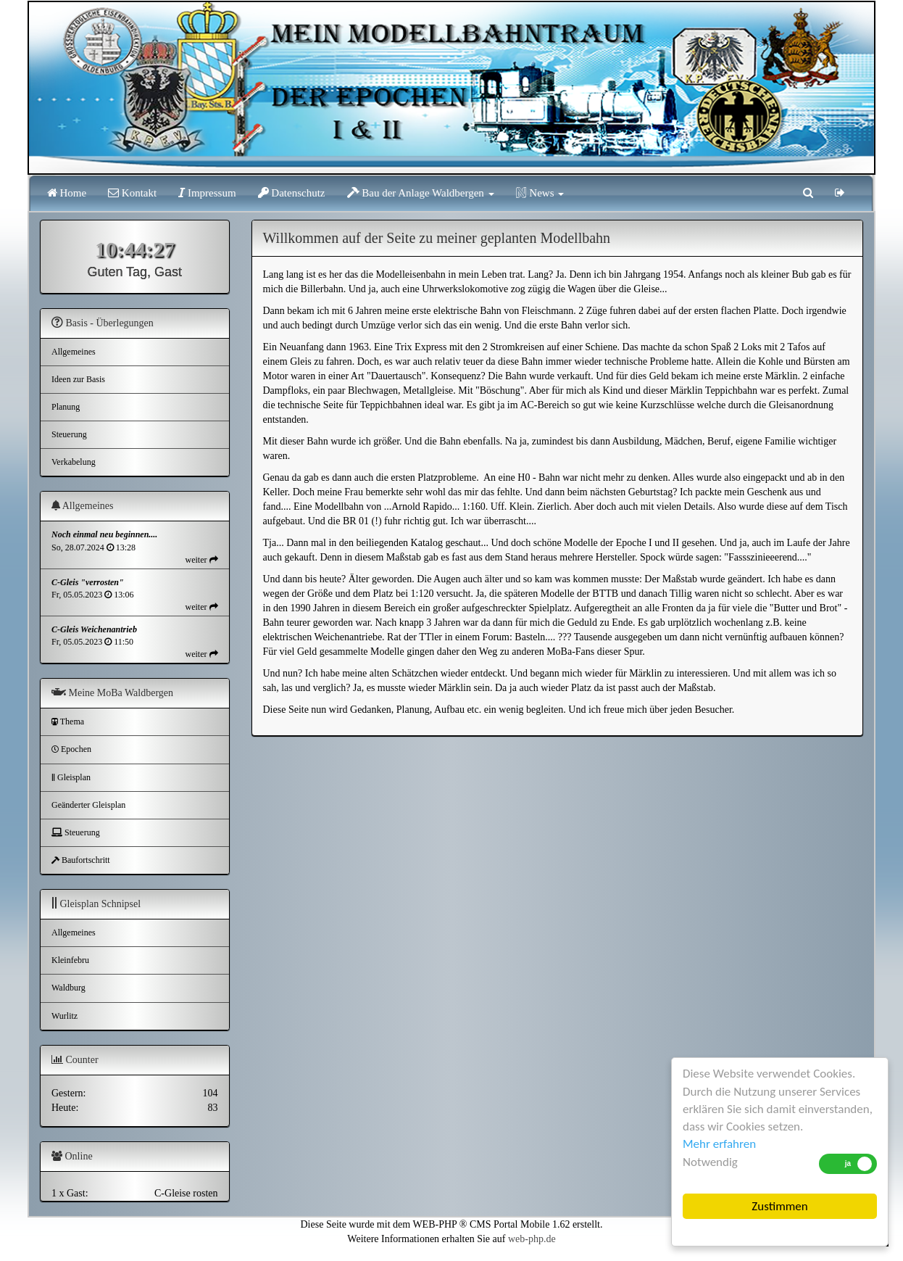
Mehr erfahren (719, 1144)
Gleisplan (71, 777)
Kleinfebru (70, 960)
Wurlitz (64, 1016)
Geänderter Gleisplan (88, 805)
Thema (67, 721)
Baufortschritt (80, 860)
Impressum (207, 193)
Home (66, 193)
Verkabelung (73, 462)
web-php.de (532, 1238)
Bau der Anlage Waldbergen (420, 193)
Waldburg (68, 988)
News (540, 193)
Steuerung (69, 434)
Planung (65, 407)
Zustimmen (779, 1206)
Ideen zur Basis (78, 379)
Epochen (71, 749)
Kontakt (132, 193)
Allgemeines (73, 352)
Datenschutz (291, 193)
